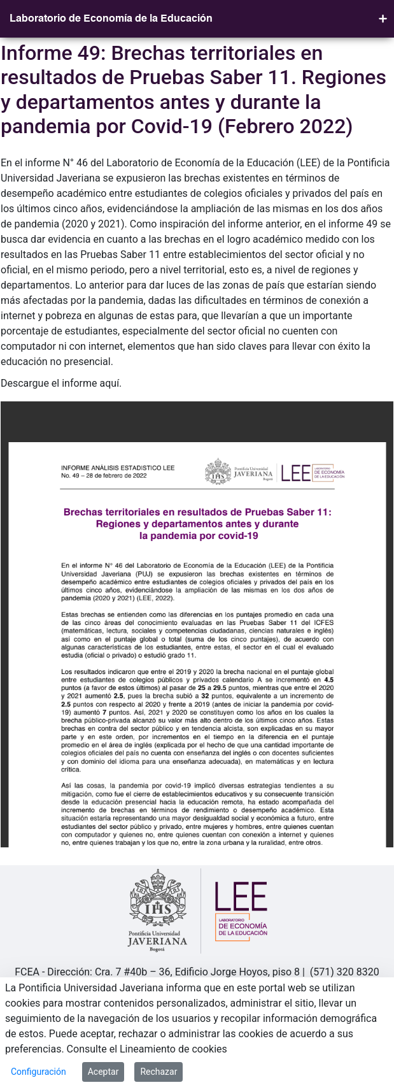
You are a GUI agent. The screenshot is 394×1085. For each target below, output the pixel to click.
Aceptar (103, 1072)
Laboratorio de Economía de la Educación (111, 19)
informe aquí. (92, 383)
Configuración (38, 1072)
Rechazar (158, 1072)
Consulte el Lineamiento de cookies (147, 1049)
